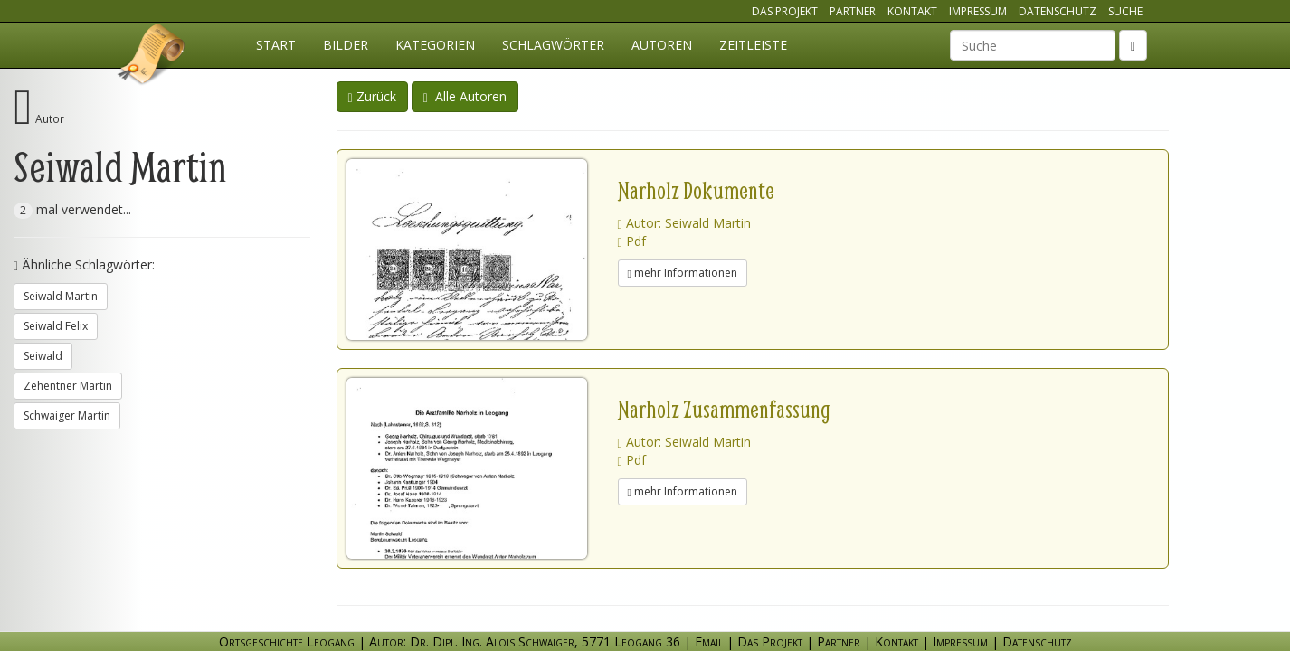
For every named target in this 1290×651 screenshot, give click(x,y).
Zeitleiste (753, 44)
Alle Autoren (465, 96)
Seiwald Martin (61, 296)
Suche (1125, 11)
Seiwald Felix (56, 326)
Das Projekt (785, 11)
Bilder (345, 44)
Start (276, 44)
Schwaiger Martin (67, 415)
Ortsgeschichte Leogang (152, 57)
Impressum (978, 11)
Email (709, 641)
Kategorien (435, 44)
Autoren (661, 44)
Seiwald (43, 355)
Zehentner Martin (68, 385)
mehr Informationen (682, 272)
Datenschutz (1057, 11)
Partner (853, 11)
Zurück (372, 96)
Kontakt (912, 11)
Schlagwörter (553, 44)
